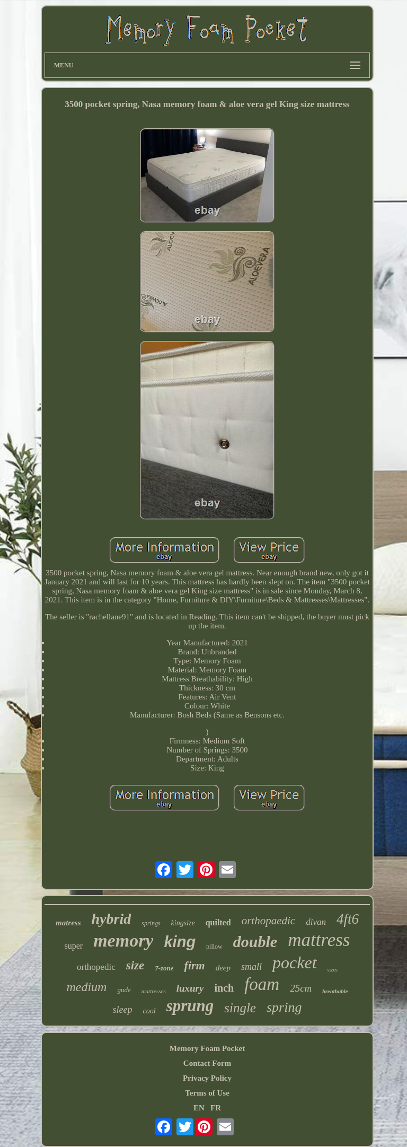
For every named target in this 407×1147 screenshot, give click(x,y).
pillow (214, 946)
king (180, 941)
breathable (335, 991)
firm (194, 965)
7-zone (164, 968)
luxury (190, 988)
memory (123, 940)
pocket (294, 962)
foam (261, 984)
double (255, 941)
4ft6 (348, 919)
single (240, 1008)
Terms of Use (207, 1093)
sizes (333, 970)
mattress (319, 940)
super (74, 945)
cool (149, 1011)
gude (123, 990)
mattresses (153, 991)
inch (224, 988)
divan (316, 922)
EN (199, 1108)
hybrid (111, 918)
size (135, 965)
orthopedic (96, 967)
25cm (301, 988)
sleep (122, 1009)
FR (215, 1108)
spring (284, 1007)
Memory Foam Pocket (207, 1048)
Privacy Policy (207, 1078)
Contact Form (207, 1063)
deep (223, 968)
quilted (218, 922)
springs (150, 923)
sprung (190, 1005)
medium (86, 987)
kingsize (183, 923)
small (251, 966)
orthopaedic (268, 920)
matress (68, 922)
